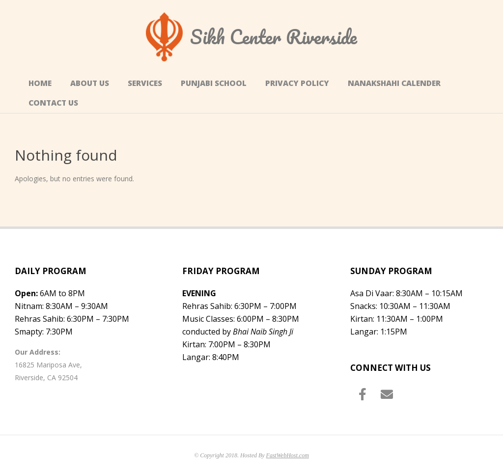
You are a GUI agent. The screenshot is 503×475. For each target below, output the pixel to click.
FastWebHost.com (287, 455)
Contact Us (53, 103)
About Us (89, 83)
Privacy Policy (297, 83)
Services (145, 83)
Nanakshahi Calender (394, 83)
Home (40, 83)
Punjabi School (214, 83)
